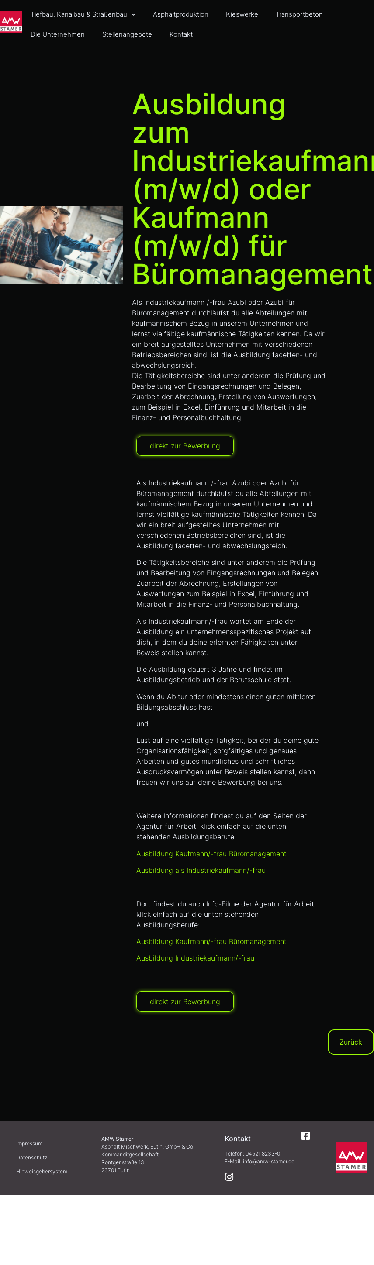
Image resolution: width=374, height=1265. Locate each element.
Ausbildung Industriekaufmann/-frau (195, 958)
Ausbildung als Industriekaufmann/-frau (201, 870)
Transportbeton (299, 14)
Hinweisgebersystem (41, 1171)
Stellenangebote (127, 34)
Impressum (29, 1143)
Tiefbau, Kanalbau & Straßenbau (83, 14)
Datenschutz (31, 1157)
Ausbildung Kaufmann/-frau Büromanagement (211, 853)
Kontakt (181, 34)
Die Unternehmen (58, 34)
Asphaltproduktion (180, 14)
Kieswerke (242, 14)
